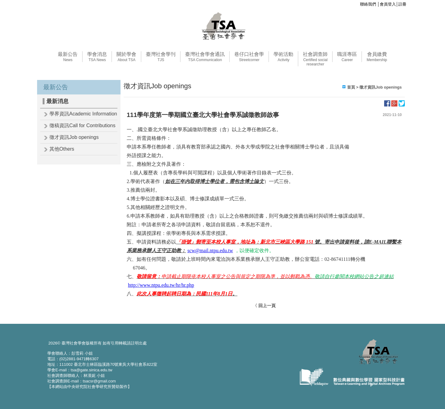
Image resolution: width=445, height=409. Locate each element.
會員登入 (388, 4)
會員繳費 (377, 57)
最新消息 (57, 101)
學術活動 (283, 57)
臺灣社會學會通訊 (205, 57)
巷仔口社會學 (249, 57)
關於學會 (126, 57)
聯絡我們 (368, 4)
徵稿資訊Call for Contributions (82, 125)
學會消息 (97, 57)
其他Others (61, 149)
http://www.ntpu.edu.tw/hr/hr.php (161, 285)
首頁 (351, 87)
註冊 (402, 4)
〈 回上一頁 (264, 305)
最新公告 (68, 57)
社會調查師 (315, 59)
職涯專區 (347, 57)
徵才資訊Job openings (74, 137)
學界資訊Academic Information (83, 113)
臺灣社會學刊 (161, 57)
